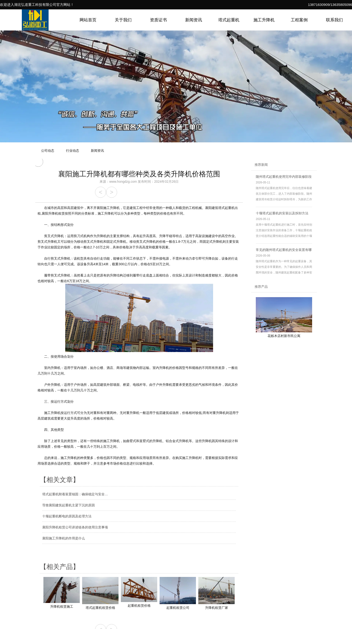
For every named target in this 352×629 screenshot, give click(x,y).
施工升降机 (264, 20)
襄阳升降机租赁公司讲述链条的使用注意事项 (75, 527)
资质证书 (158, 20)
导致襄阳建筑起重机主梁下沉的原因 (68, 505)
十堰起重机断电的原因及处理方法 (67, 516)
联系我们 (334, 20)
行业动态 (72, 150)
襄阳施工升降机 (108, 208)
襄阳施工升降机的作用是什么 (63, 538)
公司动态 (47, 150)
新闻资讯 (193, 20)
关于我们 (123, 20)
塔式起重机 (228, 20)
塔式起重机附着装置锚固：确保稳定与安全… (75, 494)
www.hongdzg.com (123, 181)
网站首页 (88, 20)
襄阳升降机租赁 (53, 213)
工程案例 (299, 20)
